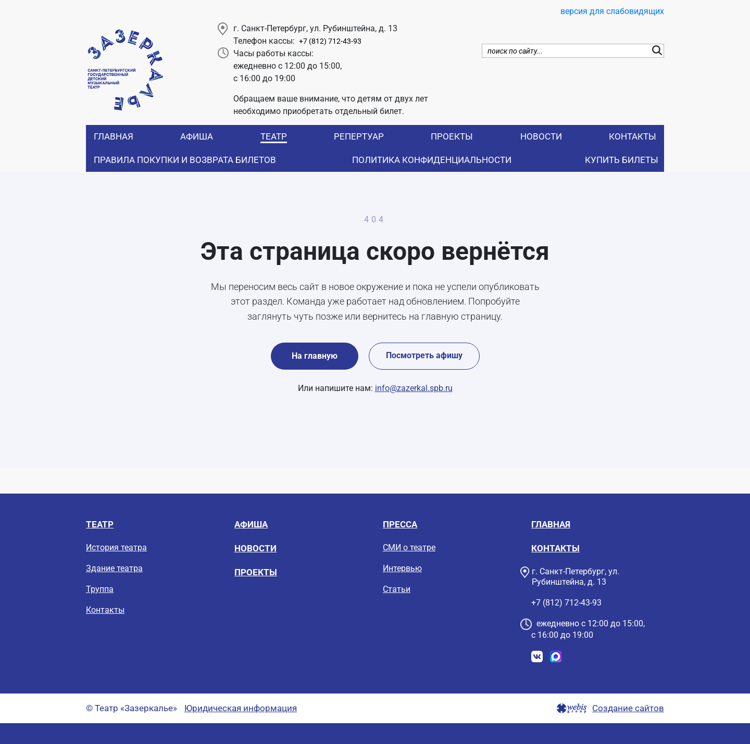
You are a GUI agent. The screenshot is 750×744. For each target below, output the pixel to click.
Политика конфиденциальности (431, 160)
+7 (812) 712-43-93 (330, 41)
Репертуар (359, 136)
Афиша (196, 136)
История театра (116, 547)
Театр (273, 136)
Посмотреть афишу (424, 355)
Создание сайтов (628, 708)
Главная (113, 136)
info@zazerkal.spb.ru (414, 388)
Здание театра (114, 568)
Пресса (400, 524)
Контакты (632, 136)
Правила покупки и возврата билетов (185, 160)
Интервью (402, 568)
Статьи (396, 589)
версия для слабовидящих (612, 11)
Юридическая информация (240, 708)
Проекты (452, 136)
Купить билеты (621, 160)
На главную (315, 356)
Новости (541, 136)
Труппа (100, 589)
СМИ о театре (409, 547)
